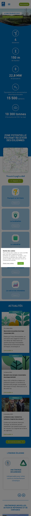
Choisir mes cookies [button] (8, 263)
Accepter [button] (20, 263)
